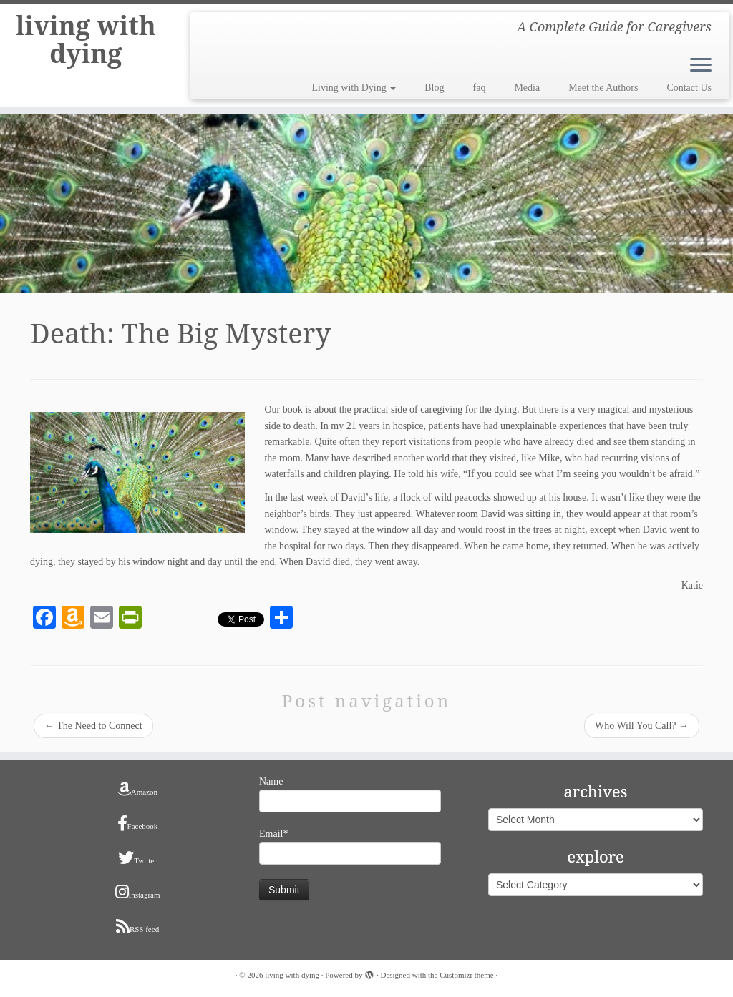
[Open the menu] (701, 66)
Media (527, 87)
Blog (434, 87)
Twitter (137, 857)
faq (479, 87)
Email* (350, 846)
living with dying (85, 45)
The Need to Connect (93, 725)
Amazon (137, 789)
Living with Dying (354, 87)
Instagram (137, 892)
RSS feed (137, 926)
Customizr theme (466, 975)
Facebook (137, 823)
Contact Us (689, 87)
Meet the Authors (603, 87)
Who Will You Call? (642, 725)
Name (350, 794)
